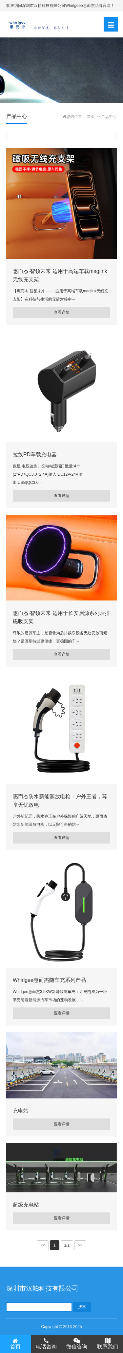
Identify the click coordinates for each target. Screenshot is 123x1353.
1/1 (67, 1245)
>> (80, 1245)
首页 (91, 117)
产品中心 (109, 117)
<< (42, 1245)
